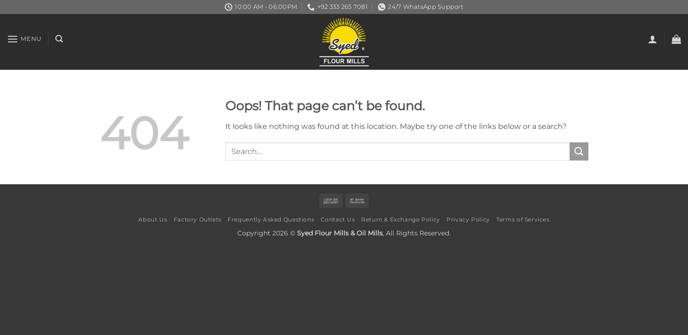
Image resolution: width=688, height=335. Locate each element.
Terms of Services (522, 219)
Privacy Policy (468, 219)
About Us (152, 219)
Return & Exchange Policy (400, 219)
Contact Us (338, 219)
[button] (24, 38)
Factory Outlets (198, 219)
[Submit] (579, 151)
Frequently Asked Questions (271, 219)
